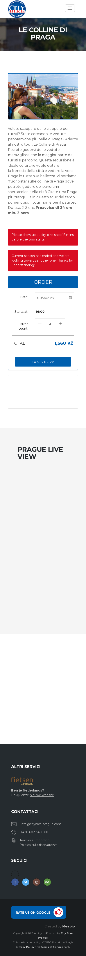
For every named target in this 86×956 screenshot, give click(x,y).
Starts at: (21, 312)
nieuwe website (42, 795)
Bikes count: (23, 326)
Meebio (68, 926)
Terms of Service (51, 947)
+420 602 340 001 (34, 832)
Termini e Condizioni (35, 840)
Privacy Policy (25, 947)
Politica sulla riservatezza (38, 845)
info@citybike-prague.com (41, 824)
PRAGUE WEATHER (43, 391)
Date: (24, 297)
